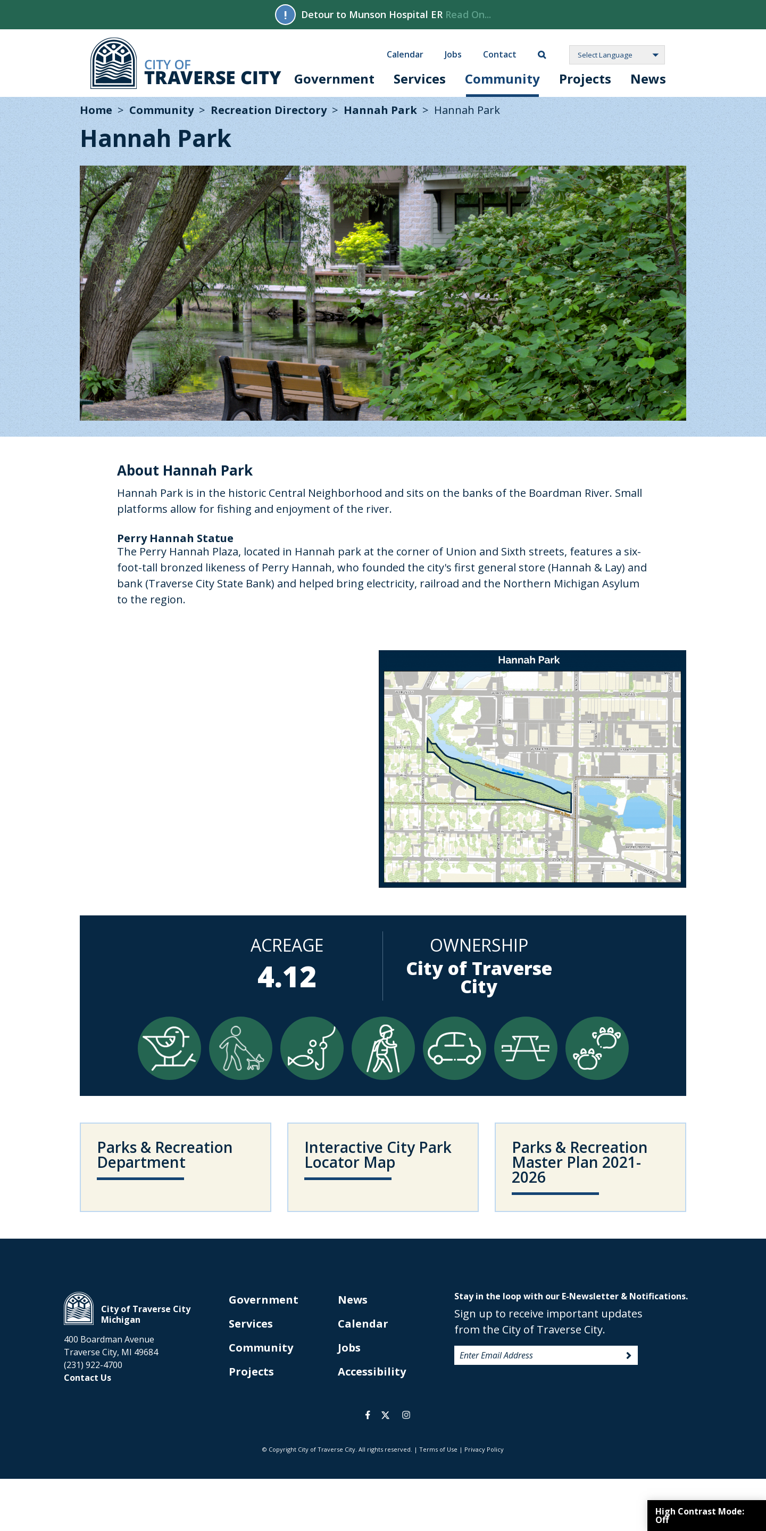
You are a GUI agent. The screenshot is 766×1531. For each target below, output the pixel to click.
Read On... (468, 14)
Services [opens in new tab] (251, 1323)
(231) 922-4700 (93, 1365)
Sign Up (629, 1356)
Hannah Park (380, 110)
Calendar (405, 54)
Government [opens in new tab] (263, 1299)
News (648, 78)
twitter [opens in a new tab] (385, 1415)
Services (420, 78)
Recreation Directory (269, 110)
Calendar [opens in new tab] (363, 1323)
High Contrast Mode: (699, 1515)
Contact (500, 54)
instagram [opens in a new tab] (406, 1415)
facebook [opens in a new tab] (367, 1415)
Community (502, 78)
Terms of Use (438, 1449)
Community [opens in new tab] (261, 1347)
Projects (585, 78)
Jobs (453, 54)
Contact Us (87, 1377)
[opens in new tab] (383, 1167)
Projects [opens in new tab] (251, 1371)
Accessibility (372, 1371)
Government (334, 78)
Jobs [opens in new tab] (349, 1347)
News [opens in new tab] (353, 1299)
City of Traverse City (185, 63)
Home (96, 110)
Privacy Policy (484, 1449)
